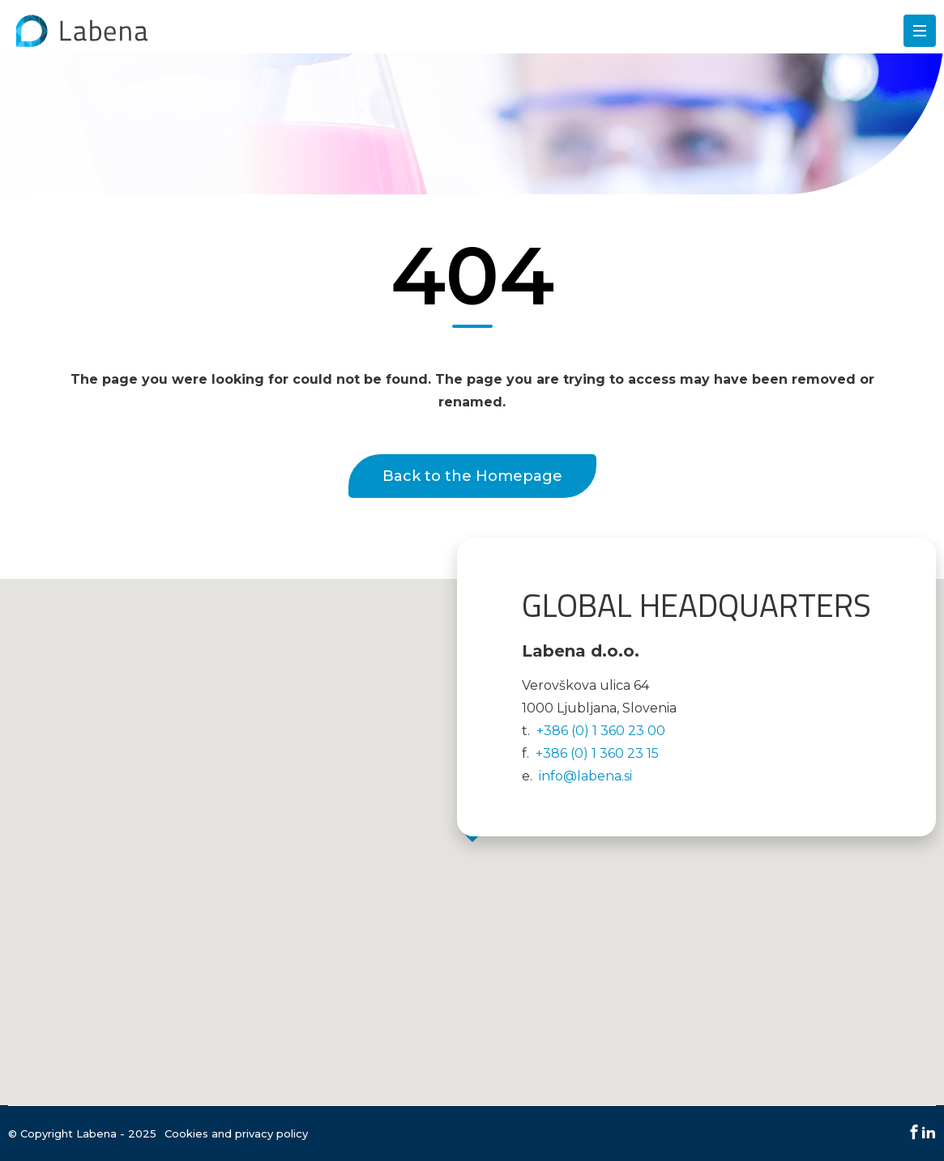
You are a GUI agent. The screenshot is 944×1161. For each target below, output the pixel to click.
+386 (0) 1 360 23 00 (600, 730)
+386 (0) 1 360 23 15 (597, 753)
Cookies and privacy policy (236, 1133)
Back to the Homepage (472, 476)
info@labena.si (585, 776)
